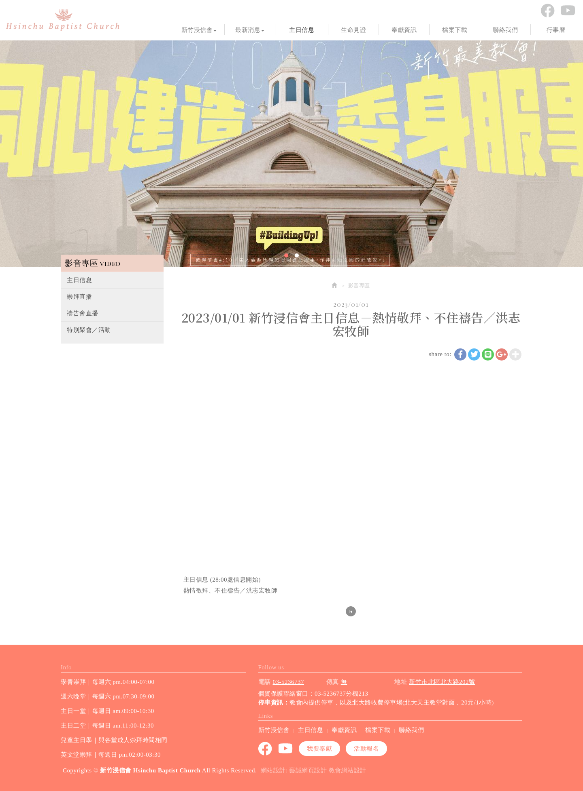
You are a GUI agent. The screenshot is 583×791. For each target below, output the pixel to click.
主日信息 (79, 280)
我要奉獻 (319, 748)
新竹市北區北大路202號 (442, 682)
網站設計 (273, 770)
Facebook (547, 10)
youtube (567, 10)
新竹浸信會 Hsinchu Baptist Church (62, 20)
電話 (264, 682)
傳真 (332, 682)
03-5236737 (288, 682)
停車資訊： (274, 702)
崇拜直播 (79, 296)
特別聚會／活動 (89, 330)
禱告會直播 (82, 313)
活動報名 (366, 748)
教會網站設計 (347, 770)
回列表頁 (351, 611)
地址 (400, 682)
